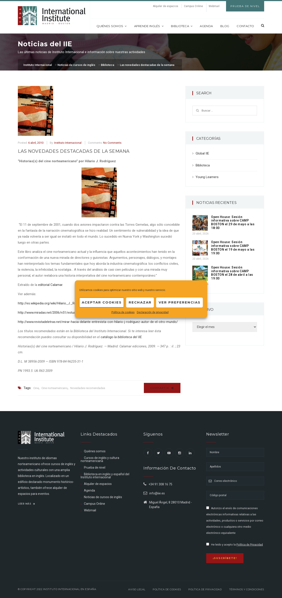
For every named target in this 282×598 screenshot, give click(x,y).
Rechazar (140, 302)
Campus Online (193, 6)
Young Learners (207, 177)
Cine (36, 388)
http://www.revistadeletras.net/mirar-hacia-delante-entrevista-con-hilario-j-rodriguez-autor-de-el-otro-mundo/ (98, 322)
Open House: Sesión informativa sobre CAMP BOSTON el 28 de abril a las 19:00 (232, 273)
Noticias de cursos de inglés (103, 497)
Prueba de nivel (94, 467)
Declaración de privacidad (153, 312)
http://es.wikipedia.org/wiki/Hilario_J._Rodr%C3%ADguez (58, 303)
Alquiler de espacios (165, 6)
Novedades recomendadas (87, 388)
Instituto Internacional (68, 142)
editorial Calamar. (50, 285)
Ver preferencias (179, 302)
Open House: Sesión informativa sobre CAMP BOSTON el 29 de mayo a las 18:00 (232, 222)
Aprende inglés (149, 26)
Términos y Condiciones (246, 589)
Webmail (214, 6)
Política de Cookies (167, 589)
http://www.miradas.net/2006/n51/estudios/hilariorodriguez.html (64, 313)
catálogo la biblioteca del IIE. (122, 337)
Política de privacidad (205, 589)
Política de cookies (123, 312)
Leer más (26, 503)
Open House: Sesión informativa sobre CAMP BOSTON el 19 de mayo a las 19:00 (232, 247)
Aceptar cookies (102, 302)
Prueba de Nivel (245, 6)
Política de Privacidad (249, 544)
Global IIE (202, 153)
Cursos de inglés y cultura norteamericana (100, 459)
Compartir (162, 387)
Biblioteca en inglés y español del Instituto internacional (105, 475)
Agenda (206, 26)
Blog (224, 26)
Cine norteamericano (54, 388)
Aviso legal (136, 589)
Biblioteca (181, 26)
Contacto (245, 26)
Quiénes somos (111, 26)
